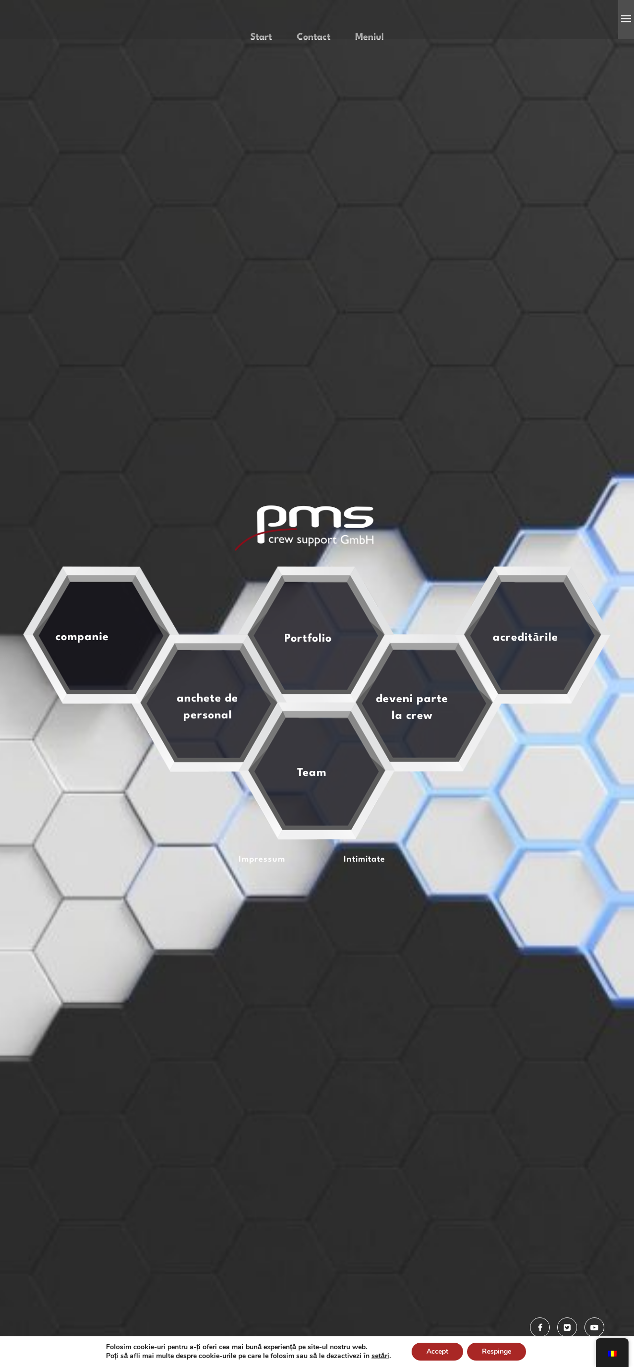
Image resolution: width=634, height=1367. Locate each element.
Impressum (262, 899)
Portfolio (308, 678)
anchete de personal (207, 747)
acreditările (525, 677)
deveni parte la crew (412, 747)
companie (82, 676)
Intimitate (364, 899)
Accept (437, 1351)
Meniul (369, 76)
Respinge (496, 1351)
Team (311, 812)
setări (380, 1356)
